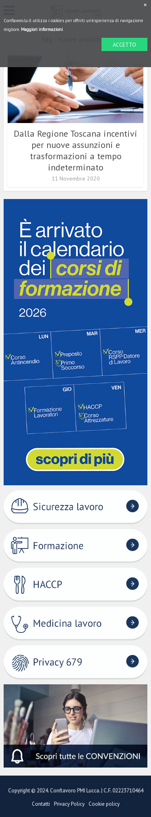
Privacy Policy (69, 804)
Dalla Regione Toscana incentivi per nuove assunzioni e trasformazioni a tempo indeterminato (75, 150)
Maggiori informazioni (42, 29)
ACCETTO (124, 44)
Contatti (41, 804)
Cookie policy (104, 804)
